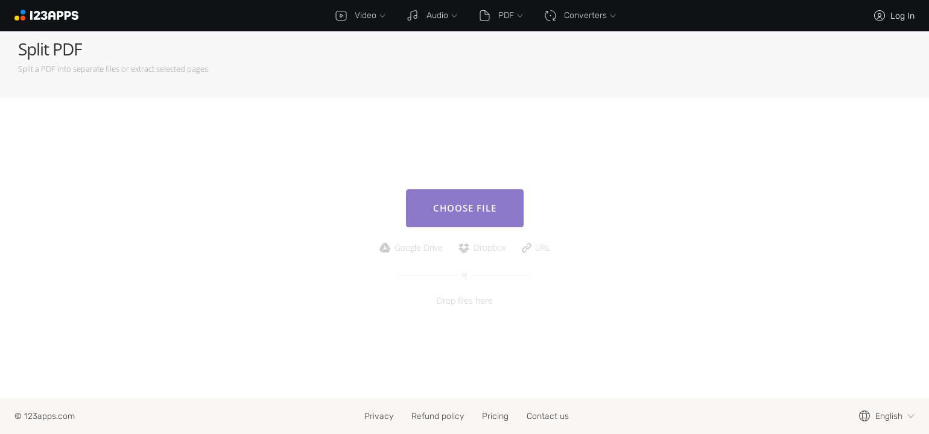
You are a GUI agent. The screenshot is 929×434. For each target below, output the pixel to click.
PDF (500, 16)
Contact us (548, 416)
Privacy (378, 416)
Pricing (495, 416)
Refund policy (437, 416)
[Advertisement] (691, 64)
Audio (432, 16)
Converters (580, 16)
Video (360, 16)
